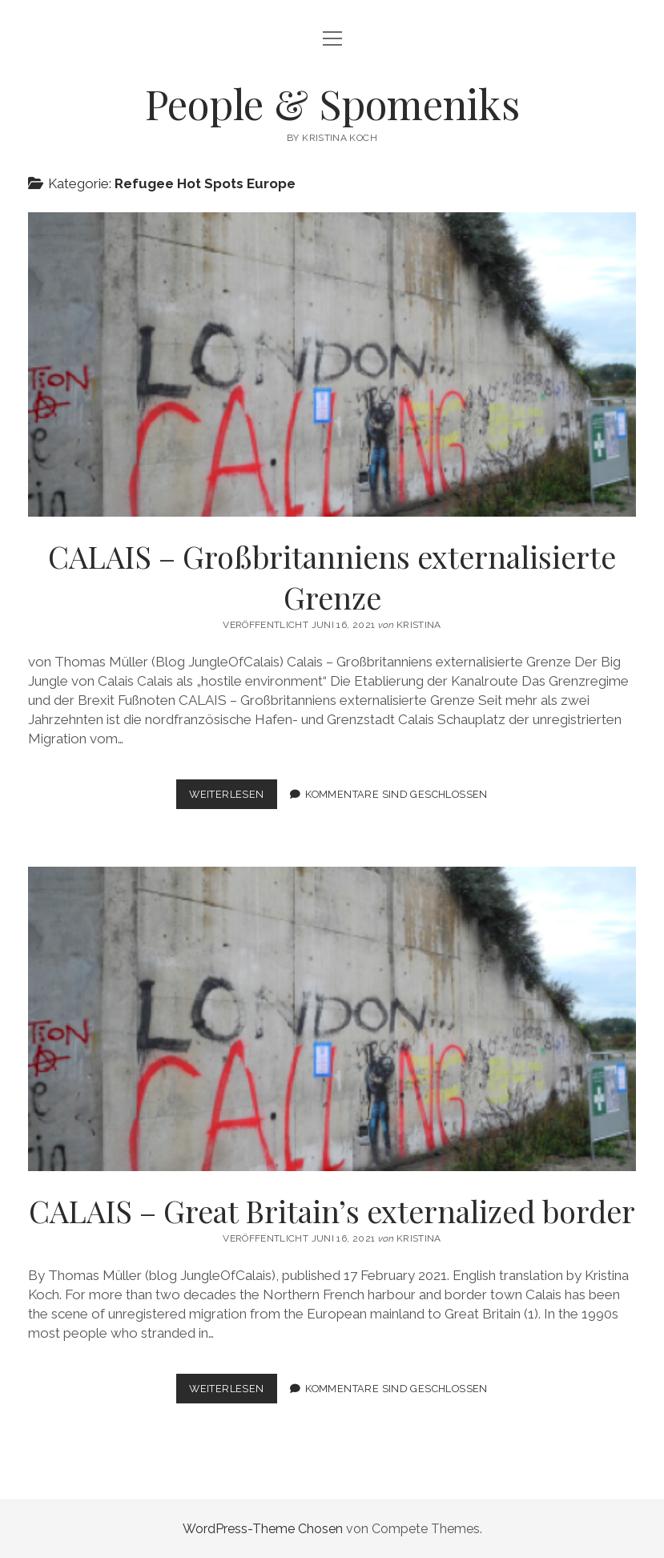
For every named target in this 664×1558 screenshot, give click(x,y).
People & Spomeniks (332, 103)
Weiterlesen (232, 797)
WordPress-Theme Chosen (263, 1528)
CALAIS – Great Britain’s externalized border (332, 1019)
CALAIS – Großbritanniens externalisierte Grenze (332, 364)
